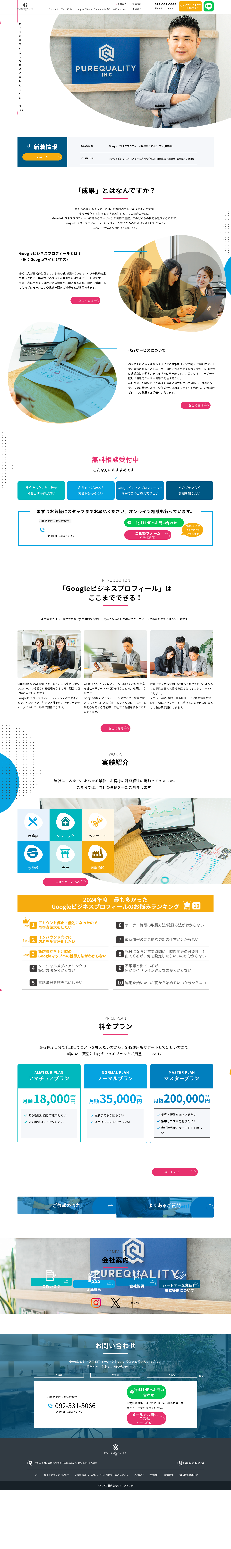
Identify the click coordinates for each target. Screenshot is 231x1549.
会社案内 (121, 3)
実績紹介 (136, 9)
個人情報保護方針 (189, 1533)
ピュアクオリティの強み (60, 9)
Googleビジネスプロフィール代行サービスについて (102, 9)
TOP (35, 1533)
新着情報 (136, 3)
